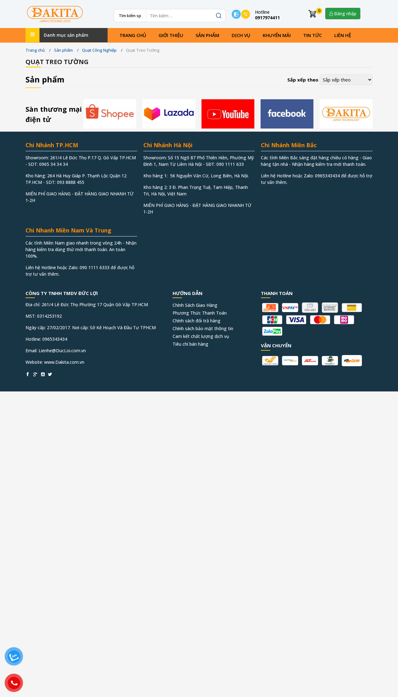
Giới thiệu (171, 35)
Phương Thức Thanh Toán (200, 313)
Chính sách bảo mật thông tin (203, 328)
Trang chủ (132, 35)
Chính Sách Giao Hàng (195, 305)
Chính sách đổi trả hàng (196, 321)
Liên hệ (342, 35)
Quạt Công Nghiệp (99, 50)
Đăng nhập (342, 13)
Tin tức (312, 35)
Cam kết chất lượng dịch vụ (201, 336)
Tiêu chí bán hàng (190, 344)
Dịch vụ (241, 35)
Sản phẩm (207, 35)
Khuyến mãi (277, 35)
